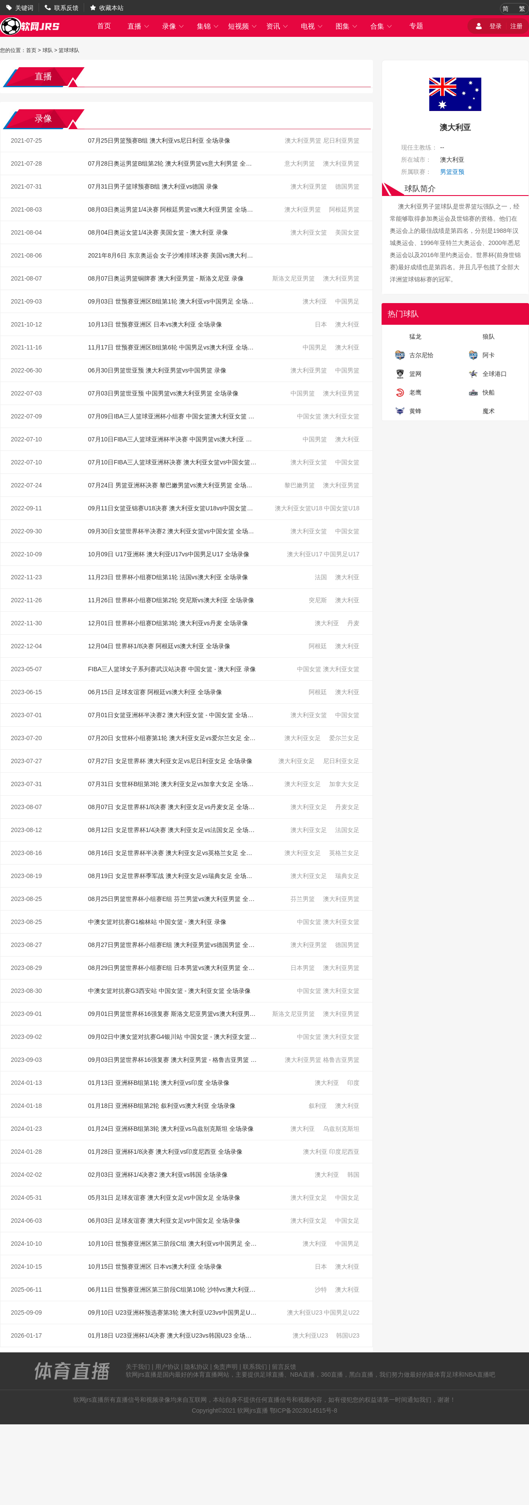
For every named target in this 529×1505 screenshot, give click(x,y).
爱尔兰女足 (344, 738)
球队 (47, 50)
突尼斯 (318, 600)
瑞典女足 (347, 875)
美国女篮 (347, 232)
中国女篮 (309, 416)
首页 (104, 25)
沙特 (321, 1289)
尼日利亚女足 (341, 760)
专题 (416, 25)
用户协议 (167, 1366)
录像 (173, 26)
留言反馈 (284, 1366)
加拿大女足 (344, 783)
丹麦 (353, 623)
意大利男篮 (299, 163)
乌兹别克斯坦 (341, 1128)
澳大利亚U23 (305, 1312)
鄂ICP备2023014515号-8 (303, 1410)
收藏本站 (111, 7)
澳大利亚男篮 (303, 140)
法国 (321, 577)
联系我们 (255, 1366)
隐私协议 (196, 1366)
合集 (381, 26)
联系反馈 (66, 7)
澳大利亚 (315, 301)
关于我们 (138, 1366)
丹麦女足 (347, 806)
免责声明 (225, 1366)
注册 (516, 26)
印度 (353, 1082)
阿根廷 (318, 646)
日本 (321, 324)
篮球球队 (69, 50)
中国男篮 (347, 370)
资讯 (277, 26)
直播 (138, 26)
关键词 (24, 7)
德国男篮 (347, 186)
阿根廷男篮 (344, 209)
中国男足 (347, 301)
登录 (496, 26)
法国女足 (347, 829)
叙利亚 (318, 1105)
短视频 (243, 26)
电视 (312, 26)
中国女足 (347, 1197)
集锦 (208, 26)
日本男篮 (303, 967)
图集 (347, 26)
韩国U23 (347, 1335)
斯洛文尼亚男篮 (293, 278)
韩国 (353, 1174)
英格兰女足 (344, 852)
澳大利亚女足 (302, 738)
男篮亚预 (452, 171)
